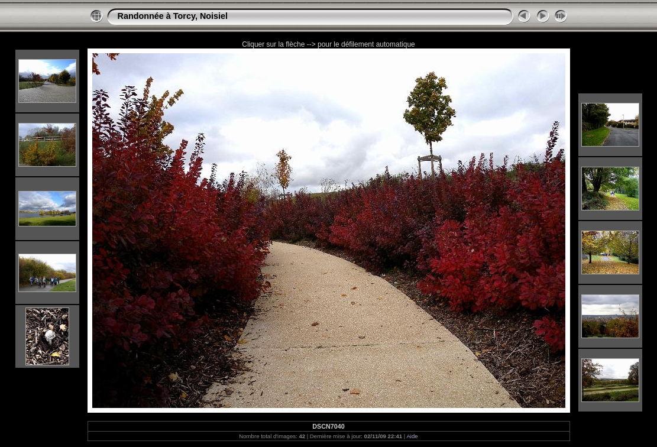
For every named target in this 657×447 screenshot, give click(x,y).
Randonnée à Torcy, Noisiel (173, 16)
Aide (411, 436)
